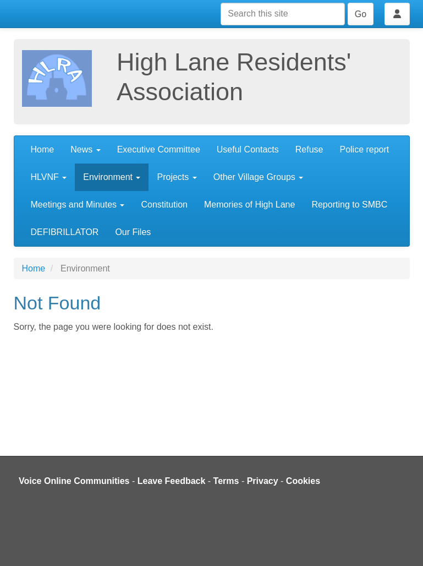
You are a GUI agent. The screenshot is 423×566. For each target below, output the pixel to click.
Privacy (262, 481)
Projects (176, 177)
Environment (111, 177)
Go (360, 14)
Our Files (133, 232)
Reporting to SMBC (349, 204)
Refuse (309, 149)
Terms (226, 481)
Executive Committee (158, 149)
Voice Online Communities (74, 481)
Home (42, 149)
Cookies (303, 481)
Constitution (164, 204)
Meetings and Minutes (78, 204)
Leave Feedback (172, 481)
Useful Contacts (248, 149)
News (85, 149)
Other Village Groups (258, 177)
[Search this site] (283, 14)
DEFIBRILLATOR (65, 232)
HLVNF (49, 177)
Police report (364, 149)
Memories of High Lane (249, 204)
